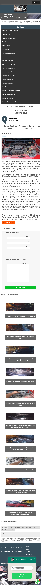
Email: (18, 242)
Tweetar (4, 136)
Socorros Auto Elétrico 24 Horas (11, 90)
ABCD (10, 527)
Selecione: (4, 527)
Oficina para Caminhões (8, 75)
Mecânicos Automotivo (8, 68)
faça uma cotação (8, 222)
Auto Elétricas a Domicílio (9, 38)
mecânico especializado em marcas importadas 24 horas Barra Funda (20, 382)
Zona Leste (28, 527)
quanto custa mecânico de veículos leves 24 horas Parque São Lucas (20, 448)
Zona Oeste (5, 530)
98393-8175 (8, 16)
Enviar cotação (20, 287)
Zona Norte (35, 527)
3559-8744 (8, 14)
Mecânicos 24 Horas (8, 60)
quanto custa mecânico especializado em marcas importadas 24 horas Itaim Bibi (20, 426)
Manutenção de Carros (8, 53)
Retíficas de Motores (8, 83)
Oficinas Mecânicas (7, 79)
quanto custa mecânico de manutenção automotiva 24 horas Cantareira (20, 513)
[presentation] (16, 254)
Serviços (20, 27)
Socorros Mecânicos (8, 98)
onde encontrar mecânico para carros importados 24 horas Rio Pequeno (20, 491)
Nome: (18, 237)
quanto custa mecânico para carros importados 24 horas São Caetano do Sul (20, 359)
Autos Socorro (6, 45)
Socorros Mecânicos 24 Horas (10, 102)
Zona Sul (12, 530)
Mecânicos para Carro (8, 72)
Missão (28, 549)
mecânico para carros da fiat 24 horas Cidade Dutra (20, 337)
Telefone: (18, 247)
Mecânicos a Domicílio (8, 64)
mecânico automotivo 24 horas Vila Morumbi (20, 470)
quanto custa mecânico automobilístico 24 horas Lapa (20, 404)
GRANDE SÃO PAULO (18, 527)
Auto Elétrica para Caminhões (10, 30)
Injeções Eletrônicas (7, 49)
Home (27, 546)
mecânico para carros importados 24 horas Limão (20, 316)
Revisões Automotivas (8, 87)
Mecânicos (5, 57)
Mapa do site (29, 554)
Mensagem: (17, 272)
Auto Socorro (6, 42)
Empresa (28, 548)
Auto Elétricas (6, 34)
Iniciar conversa (21, 576)
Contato (28, 553)
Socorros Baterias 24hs (8, 94)
